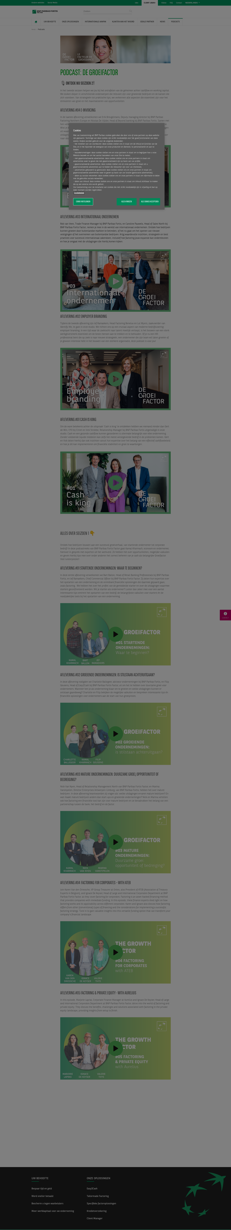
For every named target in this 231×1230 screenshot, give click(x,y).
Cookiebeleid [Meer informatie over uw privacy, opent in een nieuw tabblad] (79, 193)
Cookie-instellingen (83, 201)
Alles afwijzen (126, 201)
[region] (117, 166)
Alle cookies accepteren (150, 201)
